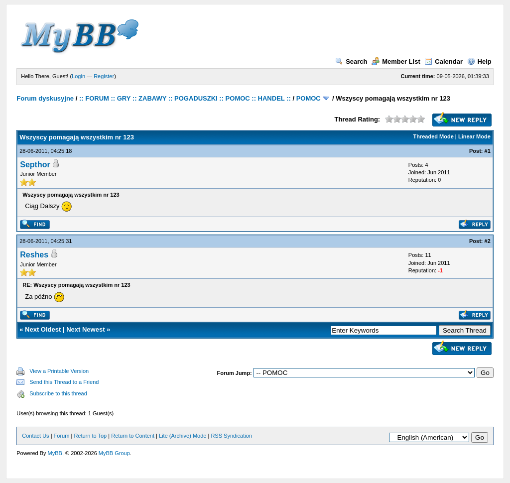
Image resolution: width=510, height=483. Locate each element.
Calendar (443, 61)
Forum (62, 436)
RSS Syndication (231, 436)
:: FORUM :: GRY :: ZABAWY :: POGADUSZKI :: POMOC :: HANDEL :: (185, 98)
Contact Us (35, 436)
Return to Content (132, 436)
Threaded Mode (433, 136)
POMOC (308, 98)
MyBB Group (114, 453)
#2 (488, 241)
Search (351, 61)
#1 (488, 151)
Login (78, 76)
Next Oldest (43, 329)
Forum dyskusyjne (45, 98)
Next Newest (85, 329)
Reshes (34, 254)
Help (479, 61)
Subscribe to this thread (58, 393)
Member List (396, 61)
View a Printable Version (59, 371)
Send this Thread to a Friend (64, 382)
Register (104, 76)
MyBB (55, 453)
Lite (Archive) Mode (182, 436)
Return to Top (90, 436)
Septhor (35, 164)
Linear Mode (474, 136)
